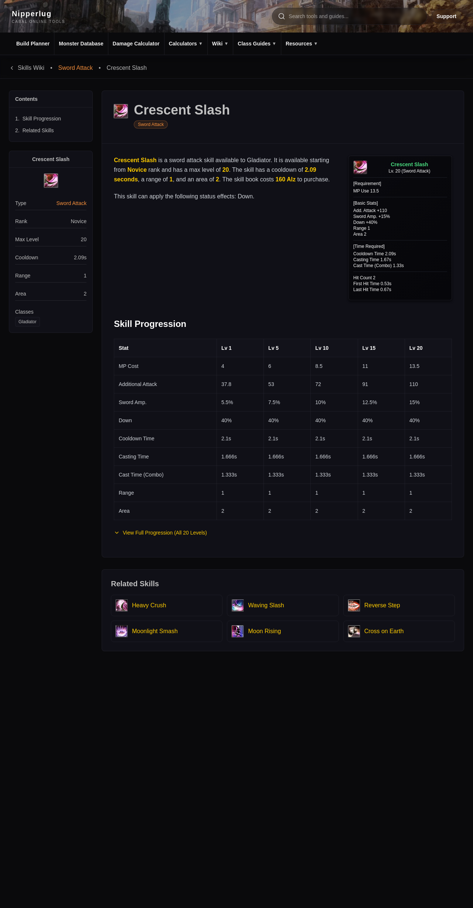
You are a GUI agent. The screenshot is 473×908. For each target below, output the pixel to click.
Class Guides (257, 44)
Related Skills (34, 130)
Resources (302, 44)
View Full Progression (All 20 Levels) (160, 533)
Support (446, 16)
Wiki (220, 44)
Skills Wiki (26, 68)
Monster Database (81, 44)
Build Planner (33, 44)
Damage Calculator (136, 44)
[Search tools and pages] (349, 16)
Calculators (186, 44)
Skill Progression (38, 119)
